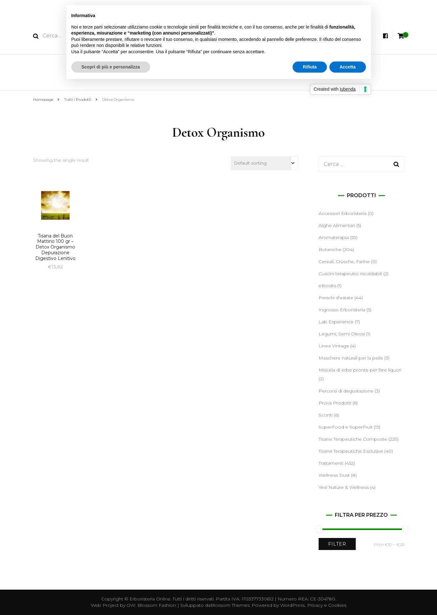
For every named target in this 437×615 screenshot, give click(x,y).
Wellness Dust (334, 475)
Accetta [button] (348, 66)
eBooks (327, 285)
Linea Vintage (334, 346)
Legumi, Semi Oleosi (342, 334)
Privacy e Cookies (326, 605)
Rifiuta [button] (310, 66)
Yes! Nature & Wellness (344, 487)
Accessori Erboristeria (343, 213)
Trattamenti (331, 463)
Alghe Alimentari (337, 225)
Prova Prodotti (335, 403)
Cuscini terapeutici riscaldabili (350, 273)
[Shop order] (264, 163)
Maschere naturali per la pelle (351, 358)
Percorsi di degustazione (346, 391)
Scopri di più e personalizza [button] (111, 66)
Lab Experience (336, 322)
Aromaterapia (334, 237)
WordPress (292, 605)
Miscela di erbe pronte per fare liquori (360, 370)
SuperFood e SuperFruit (346, 427)
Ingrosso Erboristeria (342, 310)
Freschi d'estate (336, 298)
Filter (337, 544)
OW (131, 605)
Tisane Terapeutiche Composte (353, 439)
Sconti (326, 415)
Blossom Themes (229, 605)
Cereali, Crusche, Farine (344, 261)
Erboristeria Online (149, 599)
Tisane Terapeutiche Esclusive (351, 451)
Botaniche (330, 249)
